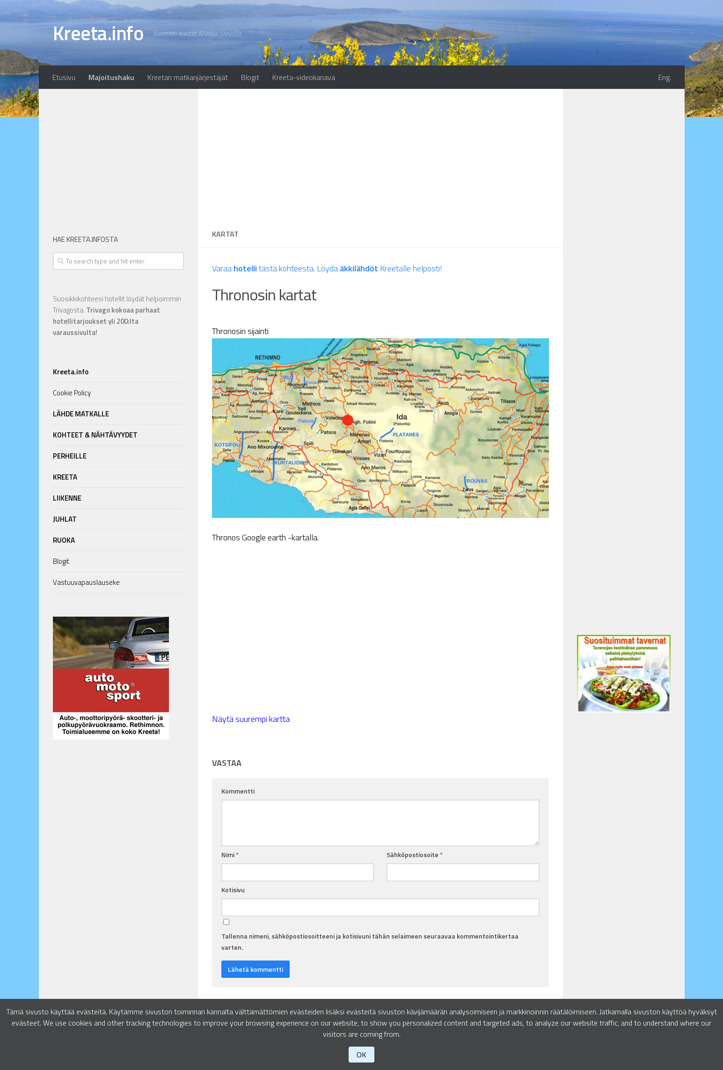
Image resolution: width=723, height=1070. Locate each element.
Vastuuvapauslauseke (86, 582)
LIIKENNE (67, 498)
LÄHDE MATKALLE (81, 413)
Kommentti (238, 791)
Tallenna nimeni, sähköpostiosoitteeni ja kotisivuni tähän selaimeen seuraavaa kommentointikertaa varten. (370, 941)
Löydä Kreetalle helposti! (379, 268)
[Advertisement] (380, 154)
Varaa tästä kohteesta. (263, 268)
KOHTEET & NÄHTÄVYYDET (95, 434)
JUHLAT (65, 519)
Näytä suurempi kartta (251, 719)
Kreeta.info (98, 33)
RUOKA (64, 540)
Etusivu (63, 77)
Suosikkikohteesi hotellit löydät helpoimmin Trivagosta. (117, 315)
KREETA (65, 477)
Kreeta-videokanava (303, 77)
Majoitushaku (111, 77)
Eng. (664, 77)
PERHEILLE (70, 456)
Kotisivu (233, 890)
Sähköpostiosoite (415, 854)
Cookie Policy (72, 392)
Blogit (250, 77)
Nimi (230, 854)
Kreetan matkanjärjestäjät (187, 77)
